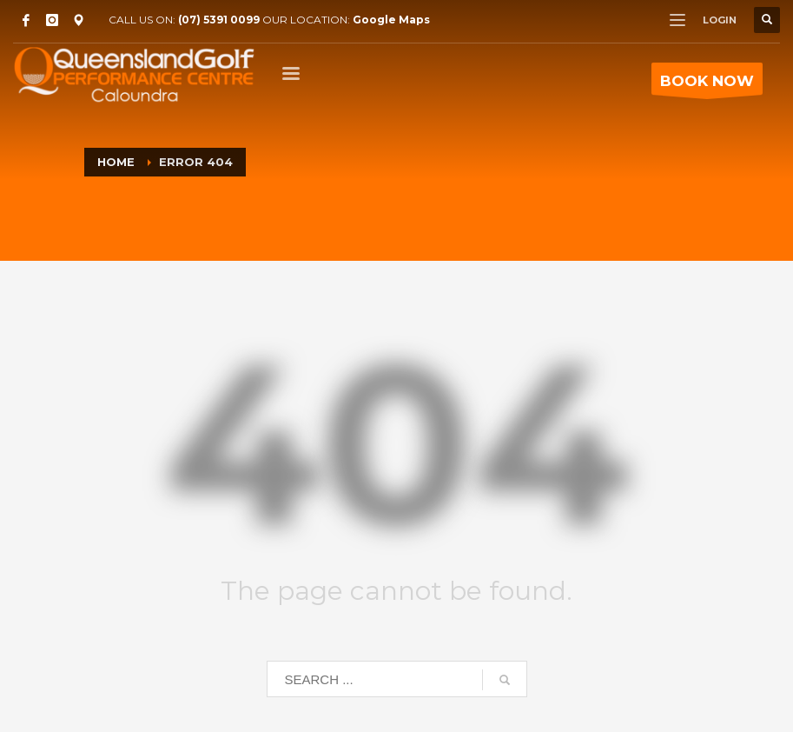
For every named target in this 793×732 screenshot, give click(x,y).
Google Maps (391, 19)
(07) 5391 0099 (219, 19)
